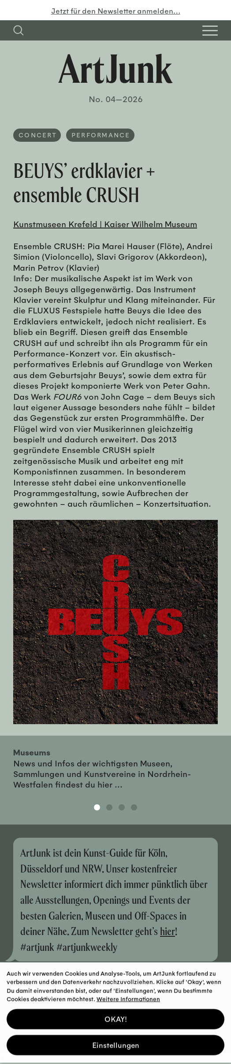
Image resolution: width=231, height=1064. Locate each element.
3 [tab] (122, 807)
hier (167, 931)
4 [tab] (134, 807)
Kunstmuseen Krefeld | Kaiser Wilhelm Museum (105, 223)
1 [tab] (97, 807)
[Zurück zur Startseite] (115, 69)
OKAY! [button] (115, 1015)
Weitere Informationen (128, 995)
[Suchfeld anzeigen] (18, 30)
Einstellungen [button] (115, 1041)
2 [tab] (109, 807)
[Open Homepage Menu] (210, 31)
